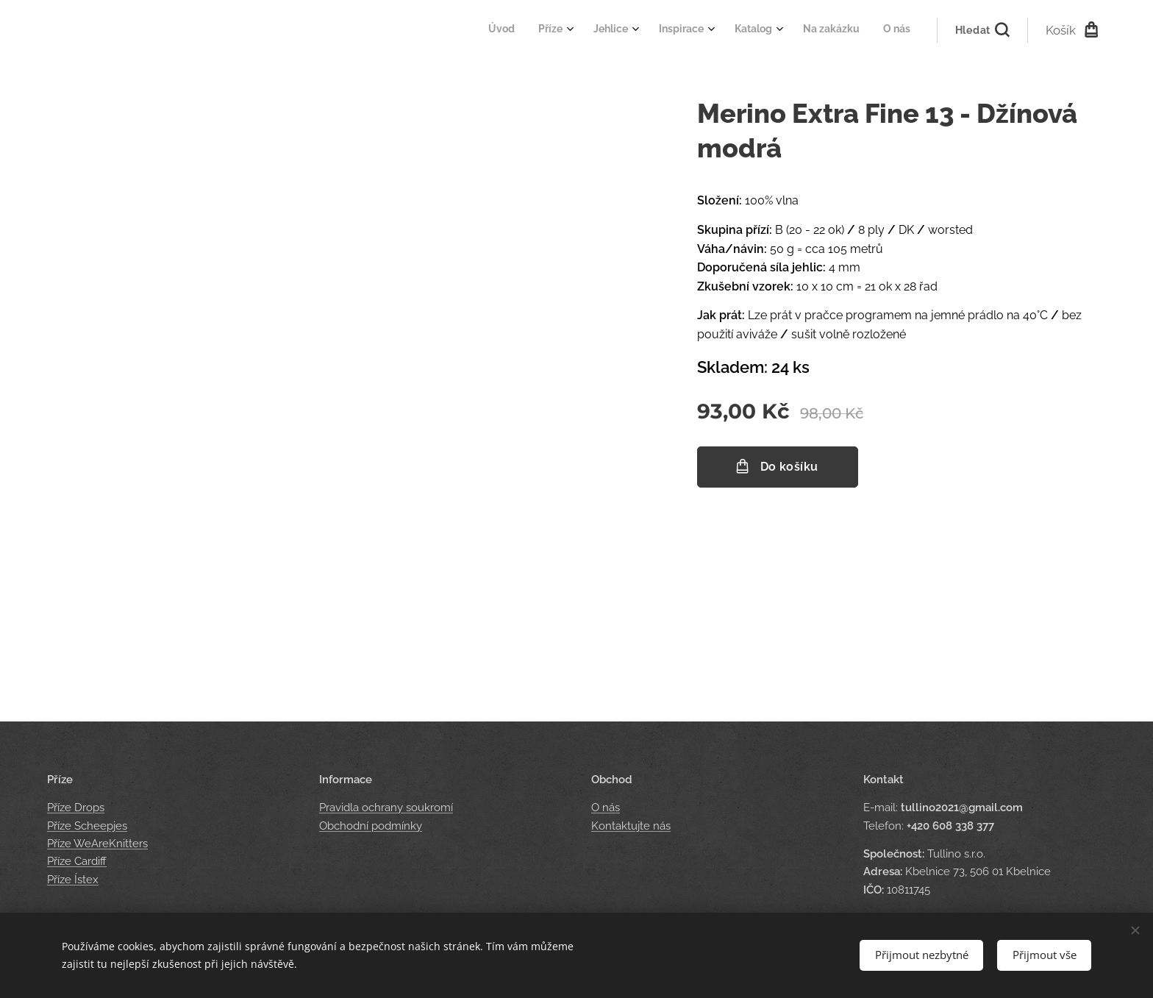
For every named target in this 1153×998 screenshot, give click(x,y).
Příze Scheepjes (87, 826)
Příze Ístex (73, 879)
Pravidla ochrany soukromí (386, 808)
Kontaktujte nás (631, 826)
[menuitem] (744, 30)
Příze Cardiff (77, 861)
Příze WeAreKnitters (97, 843)
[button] (982, 30)
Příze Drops (75, 808)
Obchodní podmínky (370, 826)
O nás (605, 808)
